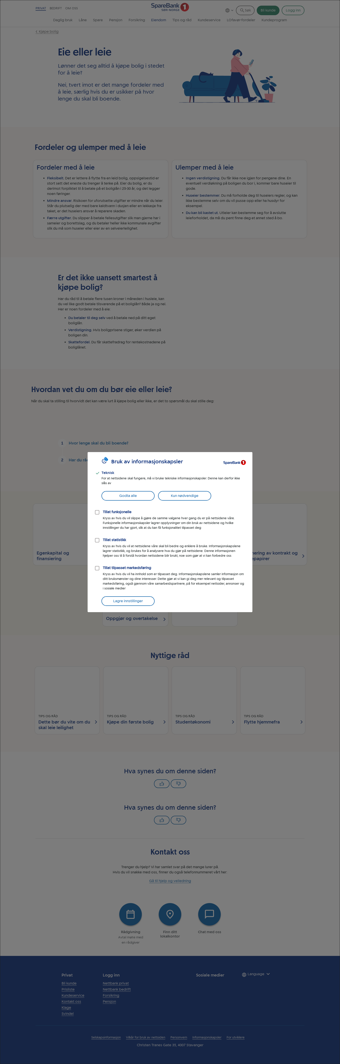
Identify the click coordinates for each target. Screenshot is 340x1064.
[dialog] (170, 532)
